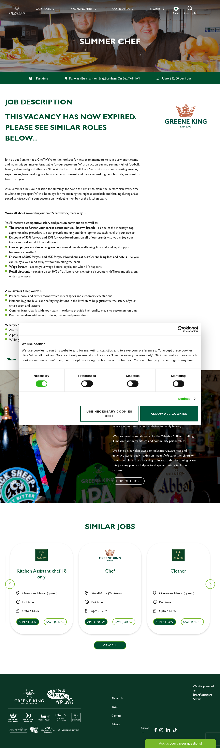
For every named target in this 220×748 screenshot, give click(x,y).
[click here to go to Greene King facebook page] (156, 730)
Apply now (30, 622)
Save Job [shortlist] (55, 622)
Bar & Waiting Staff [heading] (180, 571)
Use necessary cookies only (109, 413)
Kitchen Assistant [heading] (44, 571)
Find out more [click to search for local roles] (128, 481)
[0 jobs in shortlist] (176, 10)
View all (110, 645)
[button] (190, 10)
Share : (12, 359)
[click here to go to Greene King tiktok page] (175, 730)
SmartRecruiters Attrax (202, 696)
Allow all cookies (169, 413)
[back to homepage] (17, 10)
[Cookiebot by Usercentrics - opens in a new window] (180, 329)
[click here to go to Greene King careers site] (44, 711)
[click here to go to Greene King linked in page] (168, 730)
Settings (184, 398)
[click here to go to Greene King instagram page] (161, 730)
